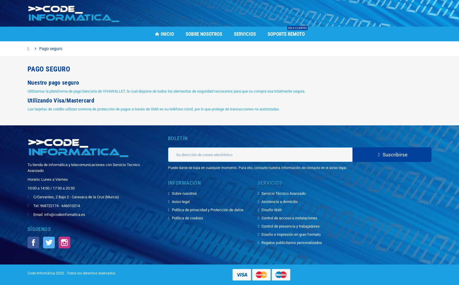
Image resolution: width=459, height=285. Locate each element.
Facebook (33, 242)
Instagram (64, 242)
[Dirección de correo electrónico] (260, 154)
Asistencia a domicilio (279, 201)
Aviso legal (181, 201)
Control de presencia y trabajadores (290, 226)
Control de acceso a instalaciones (289, 218)
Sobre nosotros (184, 193)
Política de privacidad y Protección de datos (208, 210)
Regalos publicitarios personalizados (291, 242)
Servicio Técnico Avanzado (283, 193)
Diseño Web (271, 210)
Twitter (49, 242)
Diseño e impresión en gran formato (291, 234)
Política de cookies (187, 218)
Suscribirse (391, 155)
